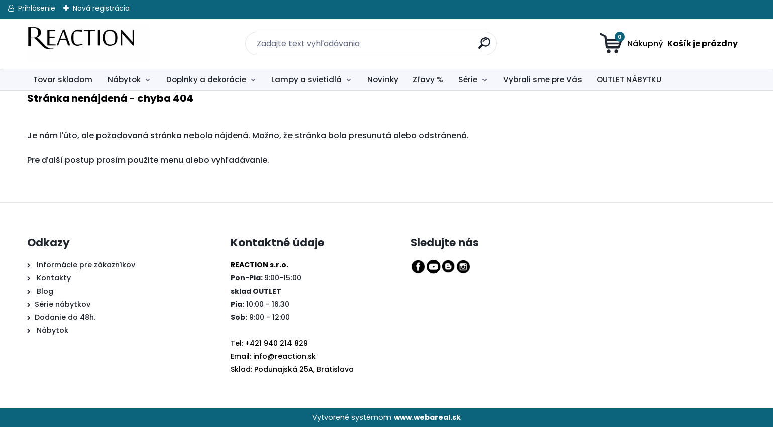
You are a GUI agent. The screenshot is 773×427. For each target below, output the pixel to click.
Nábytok (124, 79)
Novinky (382, 79)
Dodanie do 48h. (65, 317)
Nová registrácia (101, 8)
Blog (44, 291)
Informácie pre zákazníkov (85, 265)
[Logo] (88, 44)
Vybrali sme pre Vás (542, 79)
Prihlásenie (36, 8)
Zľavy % (428, 79)
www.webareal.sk (427, 417)
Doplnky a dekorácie (206, 79)
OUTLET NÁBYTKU (629, 79)
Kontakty (54, 278)
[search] (478, 37)
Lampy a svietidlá (306, 79)
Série (467, 79)
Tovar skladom (62, 79)
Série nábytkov (62, 304)
